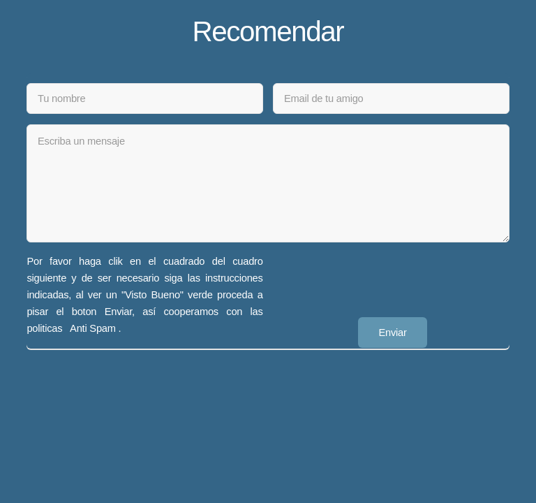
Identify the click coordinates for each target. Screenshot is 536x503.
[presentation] (379, 280)
